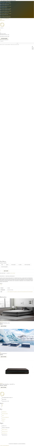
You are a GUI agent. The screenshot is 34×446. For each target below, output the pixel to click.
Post (1, 284)
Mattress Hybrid (7, 44)
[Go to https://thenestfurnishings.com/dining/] (18, 420)
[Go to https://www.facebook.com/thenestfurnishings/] (18, 404)
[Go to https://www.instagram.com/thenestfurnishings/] (18, 405)
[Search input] (5, 28)
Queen (11, 291)
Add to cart (6, 270)
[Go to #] (18, 431)
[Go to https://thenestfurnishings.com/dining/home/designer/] (18, 417)
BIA (0, 352)
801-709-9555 (2, 20)
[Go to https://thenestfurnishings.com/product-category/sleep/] (18, 415)
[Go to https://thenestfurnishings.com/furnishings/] (18, 411)
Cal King (18, 291)
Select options (3, 326)
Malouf (1, 383)
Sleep (3, 44)
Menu (17, 43)
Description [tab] (2, 276)
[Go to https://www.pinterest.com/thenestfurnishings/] (18, 406)
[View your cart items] (0, 30)
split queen (14, 291)
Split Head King (23, 291)
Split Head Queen (29, 291)
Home (1, 44)
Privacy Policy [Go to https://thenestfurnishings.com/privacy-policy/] (4, 429)
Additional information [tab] (9, 276)
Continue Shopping (4, 38)
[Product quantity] (1, 271)
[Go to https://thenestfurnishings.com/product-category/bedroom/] (18, 419)
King (8, 291)
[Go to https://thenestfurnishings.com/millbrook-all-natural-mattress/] (18, 413)
